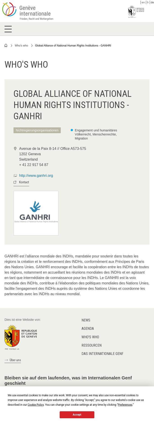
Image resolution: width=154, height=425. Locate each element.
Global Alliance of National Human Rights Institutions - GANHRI (73, 45)
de (152, 2)
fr (148, 2)
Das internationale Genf (102, 354)
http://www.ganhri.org (36, 175)
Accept (77, 414)
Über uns (15, 360)
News (86, 320)
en (143, 2)
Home (6, 45)
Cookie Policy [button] (36, 404)
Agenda (88, 328)
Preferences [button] (125, 404)
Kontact (24, 182)
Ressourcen (92, 345)
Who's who (21, 45)
